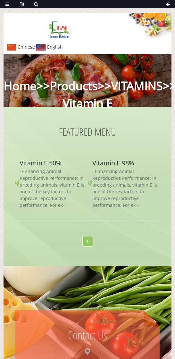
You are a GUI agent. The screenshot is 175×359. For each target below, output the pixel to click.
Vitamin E (88, 103)
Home (20, 86)
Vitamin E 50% (40, 163)
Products (73, 86)
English (49, 47)
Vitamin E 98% (113, 163)
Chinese (21, 47)
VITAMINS (136, 86)
